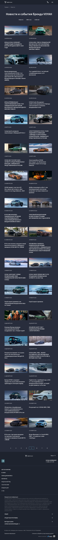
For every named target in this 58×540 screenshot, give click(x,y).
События (37, 19)
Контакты (4, 478)
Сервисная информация (11, 524)
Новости (21, 19)
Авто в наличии (6, 469)
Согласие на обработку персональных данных (42, 533)
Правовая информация (10, 533)
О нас (3, 491)
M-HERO (4, 472)
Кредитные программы (11, 518)
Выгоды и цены (9, 521)
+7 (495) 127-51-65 (50, 462)
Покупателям (5, 484)
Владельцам (5, 487)
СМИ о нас (28, 19)
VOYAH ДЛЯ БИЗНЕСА (7, 475)
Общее (6, 514)
